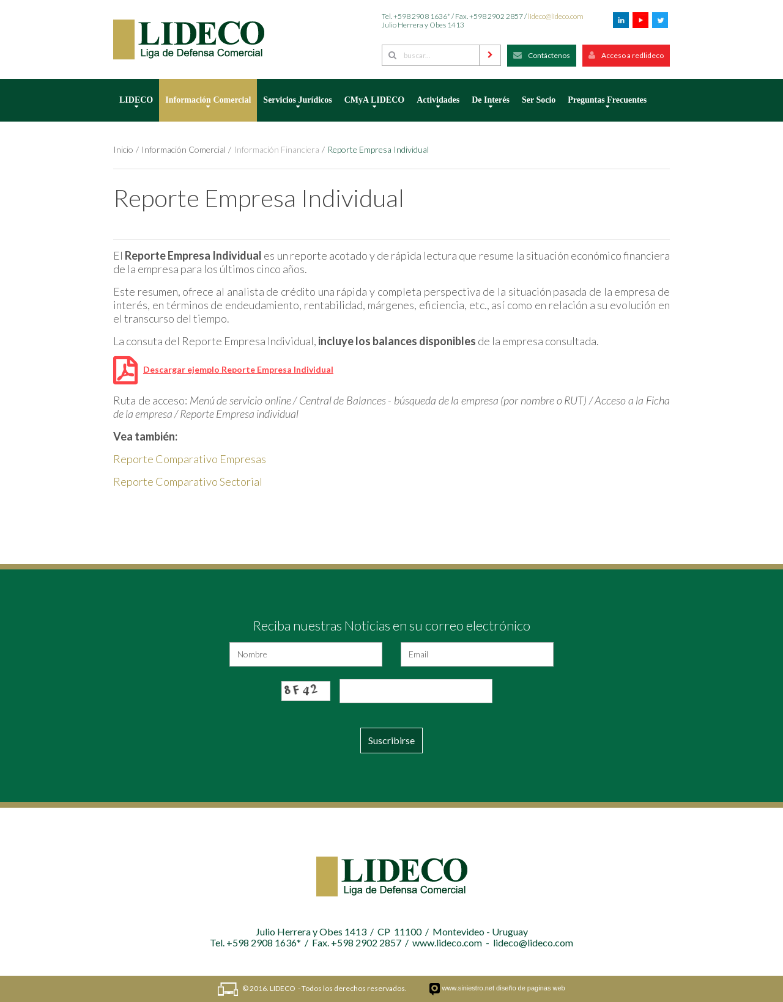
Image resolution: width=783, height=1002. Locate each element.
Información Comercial (183, 149)
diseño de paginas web (530, 988)
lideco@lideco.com (556, 16)
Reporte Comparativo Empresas (189, 459)
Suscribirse (391, 740)
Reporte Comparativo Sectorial (187, 481)
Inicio (123, 149)
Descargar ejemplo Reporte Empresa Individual (238, 369)
